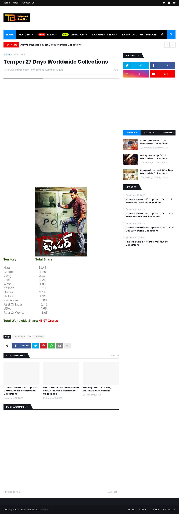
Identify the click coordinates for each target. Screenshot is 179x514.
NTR (30, 336)
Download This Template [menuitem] (139, 34)
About (16, 2)
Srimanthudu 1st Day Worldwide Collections (153, 142)
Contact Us (28, 2)
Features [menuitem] (25, 34)
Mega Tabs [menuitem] (77, 34)
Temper (39, 336)
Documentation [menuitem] (103, 34)
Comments (167, 132)
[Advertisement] (67, 178)
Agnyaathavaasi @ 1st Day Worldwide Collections (50, 44)
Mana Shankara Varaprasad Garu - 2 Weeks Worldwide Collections (21, 390)
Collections (19, 54)
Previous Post (12, 492)
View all (115, 355)
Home (6, 2)
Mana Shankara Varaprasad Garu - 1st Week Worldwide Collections (61, 390)
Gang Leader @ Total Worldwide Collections (153, 157)
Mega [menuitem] (51, 34)
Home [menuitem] (9, 34)
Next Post (112, 492)
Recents (149, 132)
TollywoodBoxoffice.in (36, 509)
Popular (132, 132)
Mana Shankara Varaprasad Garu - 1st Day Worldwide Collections (150, 229)
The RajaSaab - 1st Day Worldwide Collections (97, 389)
